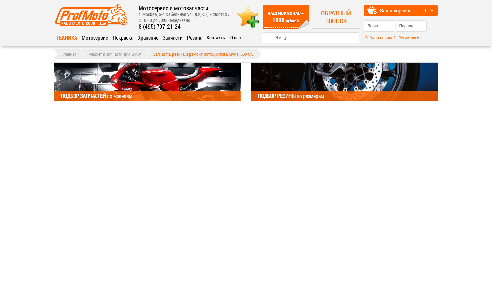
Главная (69, 54)
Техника (66, 37)
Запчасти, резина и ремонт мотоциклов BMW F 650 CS (203, 54)
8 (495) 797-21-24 (160, 26)
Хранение (148, 37)
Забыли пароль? (380, 38)
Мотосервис (95, 37)
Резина (194, 37)
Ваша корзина (396, 10)
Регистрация (409, 38)
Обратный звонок (336, 17)
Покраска (123, 37)
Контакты (216, 38)
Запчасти (172, 37)
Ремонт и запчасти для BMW (114, 54)
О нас (235, 38)
